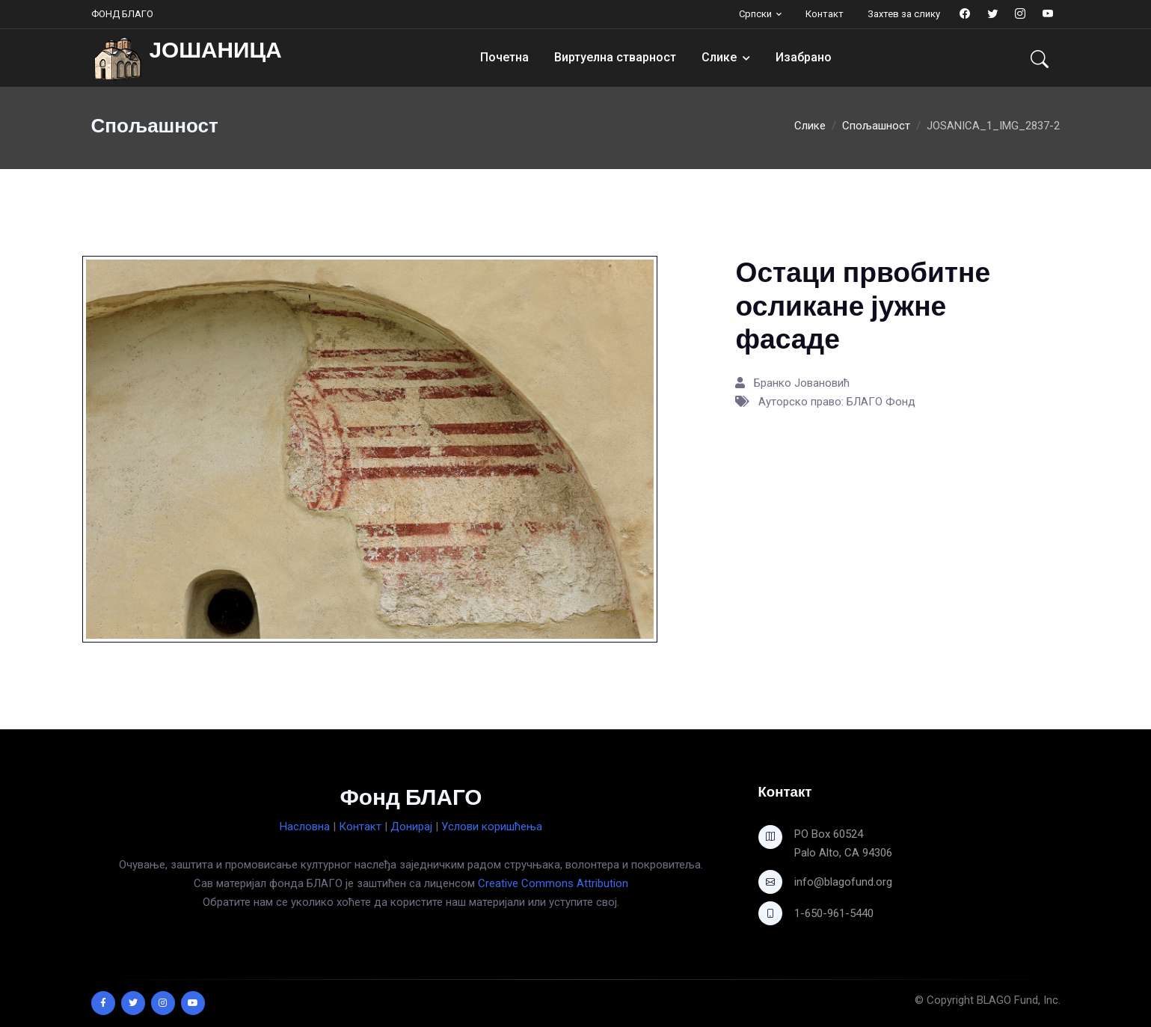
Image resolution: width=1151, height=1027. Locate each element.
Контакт (824, 13)
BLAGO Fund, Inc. (1019, 1000)
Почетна (504, 57)
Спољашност (876, 125)
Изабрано (804, 57)
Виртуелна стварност (615, 57)
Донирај (411, 826)
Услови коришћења (491, 826)
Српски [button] (755, 13)
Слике (719, 57)
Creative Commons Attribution (553, 883)
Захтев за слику (904, 13)
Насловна (305, 826)
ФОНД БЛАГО (122, 13)
